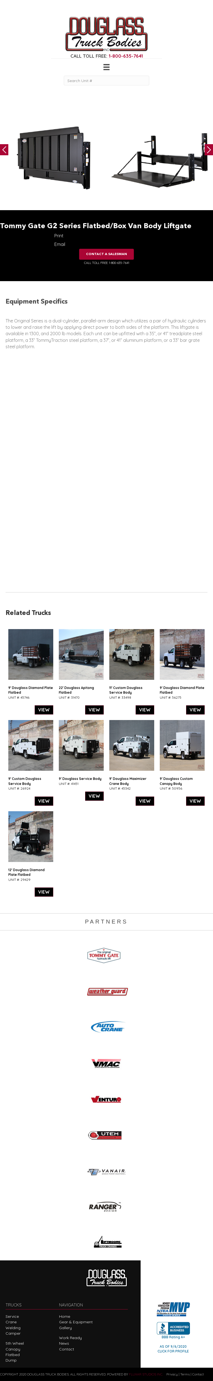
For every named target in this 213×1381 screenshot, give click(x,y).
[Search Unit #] (106, 80)
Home (64, 1316)
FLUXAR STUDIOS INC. (146, 1374)
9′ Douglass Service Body (80, 779)
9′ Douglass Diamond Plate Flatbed (30, 690)
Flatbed (13, 1354)
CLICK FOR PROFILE (173, 1351)
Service (12, 1316)
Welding (13, 1327)
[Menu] (106, 67)
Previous (4, 149)
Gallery (65, 1327)
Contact (66, 1349)
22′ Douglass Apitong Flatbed (76, 690)
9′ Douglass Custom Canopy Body (176, 781)
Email (59, 244)
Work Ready (70, 1337)
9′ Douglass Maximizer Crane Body (127, 781)
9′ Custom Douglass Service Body (24, 781)
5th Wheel (15, 1343)
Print (59, 235)
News (64, 1343)
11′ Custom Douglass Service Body (126, 690)
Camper (13, 1333)
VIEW (44, 710)
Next (209, 149)
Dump (11, 1360)
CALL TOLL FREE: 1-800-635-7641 (106, 263)
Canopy (13, 1349)
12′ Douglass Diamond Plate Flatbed (26, 872)
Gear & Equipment (76, 1321)
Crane (11, 1321)
